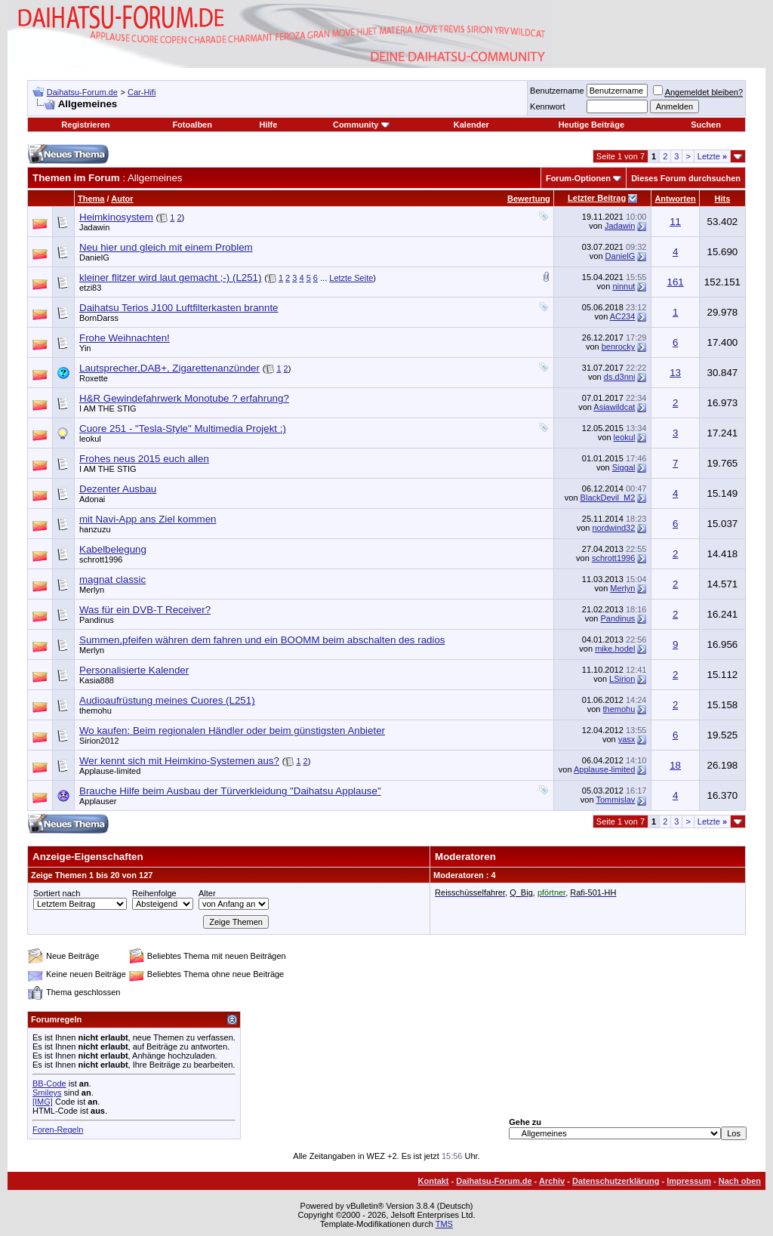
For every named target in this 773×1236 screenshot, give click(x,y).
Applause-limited (109, 770)
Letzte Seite (351, 277)
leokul (90, 438)
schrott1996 (100, 559)
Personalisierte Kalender (134, 670)
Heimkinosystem (116, 217)
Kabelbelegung (112, 549)
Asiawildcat (614, 406)
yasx (627, 739)
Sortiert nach (56, 893)
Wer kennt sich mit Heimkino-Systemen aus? (179, 760)
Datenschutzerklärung (616, 1180)
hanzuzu (95, 529)
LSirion (622, 678)
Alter (207, 893)
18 (675, 765)
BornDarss (99, 317)
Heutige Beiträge (591, 124)
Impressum (689, 1180)
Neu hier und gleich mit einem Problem (166, 247)
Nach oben (740, 1180)
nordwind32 (613, 527)
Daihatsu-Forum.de (82, 92)
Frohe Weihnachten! (124, 338)
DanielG (94, 257)
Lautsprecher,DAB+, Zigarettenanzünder (169, 368)
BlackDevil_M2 (608, 497)
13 (675, 372)
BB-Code (49, 1083)
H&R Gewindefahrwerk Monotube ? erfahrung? (184, 398)
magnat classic (112, 579)
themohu (95, 710)
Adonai (92, 499)
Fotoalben (192, 124)
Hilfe (268, 124)
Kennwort (547, 106)
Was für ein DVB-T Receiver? (145, 609)
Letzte (712, 156)
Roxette (93, 378)
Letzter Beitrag (597, 197)
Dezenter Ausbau (117, 489)
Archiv (552, 1180)
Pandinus (96, 619)
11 (675, 221)
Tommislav (615, 799)
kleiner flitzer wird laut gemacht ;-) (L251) (170, 277)
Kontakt (433, 1180)
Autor (122, 198)
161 (675, 282)
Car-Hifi (142, 92)
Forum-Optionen (578, 178)
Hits (723, 198)
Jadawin (94, 227)
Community (361, 124)
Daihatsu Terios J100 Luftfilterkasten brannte (179, 307)
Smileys (47, 1092)
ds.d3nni (620, 376)
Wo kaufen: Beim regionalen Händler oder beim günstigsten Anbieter (232, 730)
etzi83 (90, 287)
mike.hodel (615, 648)
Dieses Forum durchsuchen (686, 178)
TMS (444, 1223)
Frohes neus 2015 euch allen (144, 458)
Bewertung (528, 198)
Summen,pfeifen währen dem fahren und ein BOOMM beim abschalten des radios (262, 640)
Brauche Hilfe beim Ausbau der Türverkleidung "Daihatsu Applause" (230, 791)
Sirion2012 (99, 740)
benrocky (619, 346)
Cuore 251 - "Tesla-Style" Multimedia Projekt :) (182, 428)
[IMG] (42, 1101)
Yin (85, 348)
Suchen (706, 124)
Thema (91, 198)
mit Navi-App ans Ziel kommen (147, 519)
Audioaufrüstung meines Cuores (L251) (167, 700)
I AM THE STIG (108, 408)
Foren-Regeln (57, 1129)
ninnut (623, 286)
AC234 (623, 316)
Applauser (98, 801)
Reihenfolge (154, 893)
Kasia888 (96, 680)
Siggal (624, 467)
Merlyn (91, 589)
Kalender (471, 124)
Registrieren (85, 124)
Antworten (674, 198)
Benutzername (557, 90)
